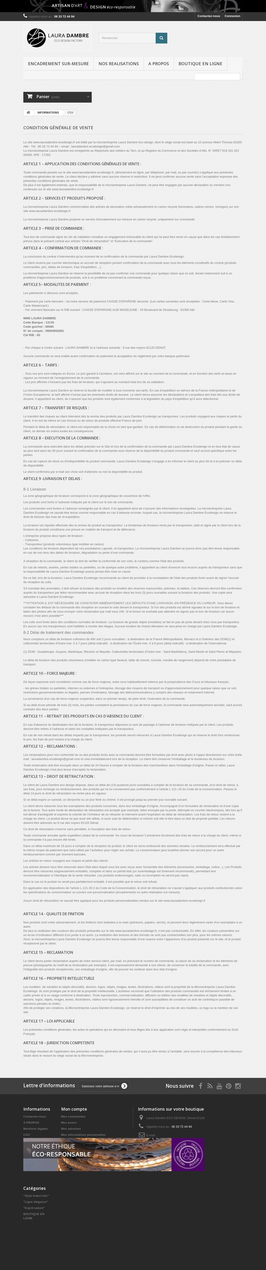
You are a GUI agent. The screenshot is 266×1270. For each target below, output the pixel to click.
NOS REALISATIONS (118, 63)
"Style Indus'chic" (36, 1218)
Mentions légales (35, 1128)
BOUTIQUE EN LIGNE (200, 63)
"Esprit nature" (34, 1230)
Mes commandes (73, 1116)
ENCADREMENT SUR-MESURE (58, 63)
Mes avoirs (69, 1122)
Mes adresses (71, 1128)
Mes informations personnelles (83, 1135)
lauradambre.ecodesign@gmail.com (163, 1142)
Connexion (232, 16)
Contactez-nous (208, 16)
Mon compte (74, 1109)
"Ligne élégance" (35, 1224)
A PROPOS (158, 63)
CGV (26, 1135)
